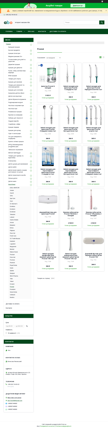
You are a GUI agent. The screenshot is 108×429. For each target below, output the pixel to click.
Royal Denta (13, 265)
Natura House (14, 252)
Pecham (12, 254)
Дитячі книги (12, 181)
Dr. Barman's (13, 204)
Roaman (12, 262)
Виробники (11, 184)
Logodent (12, 244)
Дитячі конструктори (15, 96)
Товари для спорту (14, 79)
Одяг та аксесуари (14, 133)
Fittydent (12, 230)
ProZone (12, 260)
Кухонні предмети (14, 50)
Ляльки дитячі (12, 178)
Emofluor (12, 206)
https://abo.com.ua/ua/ (14, 397)
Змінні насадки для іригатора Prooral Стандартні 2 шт (70, 87)
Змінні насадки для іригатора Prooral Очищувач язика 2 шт (48, 129)
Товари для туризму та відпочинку (15, 156)
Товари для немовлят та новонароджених (16, 86)
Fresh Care (13, 236)
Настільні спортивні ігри (16, 105)
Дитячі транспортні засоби (17, 175)
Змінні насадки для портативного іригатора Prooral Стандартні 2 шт (48, 171)
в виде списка (103, 57)
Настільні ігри (12, 108)
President (12, 289)
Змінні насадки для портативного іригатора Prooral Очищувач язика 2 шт (93, 171)
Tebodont (12, 214)
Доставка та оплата (58, 31)
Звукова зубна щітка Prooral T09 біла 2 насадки (70, 213)
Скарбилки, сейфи (14, 124)
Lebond (12, 217)
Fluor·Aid (12, 233)
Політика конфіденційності (63, 426)
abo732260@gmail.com (15, 400)
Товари (19, 31)
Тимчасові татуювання (15, 149)
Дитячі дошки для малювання (18, 164)
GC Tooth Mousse (15, 238)
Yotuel (11, 281)
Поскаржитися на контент (47, 426)
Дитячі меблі (12, 167)
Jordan (12, 190)
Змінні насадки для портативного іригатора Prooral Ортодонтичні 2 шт (70, 171)
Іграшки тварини (13, 127)
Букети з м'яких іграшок (16, 141)
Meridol (12, 249)
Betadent (12, 225)
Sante (11, 268)
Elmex (12, 228)
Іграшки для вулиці (14, 130)
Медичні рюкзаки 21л (15, 56)
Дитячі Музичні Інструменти (17, 99)
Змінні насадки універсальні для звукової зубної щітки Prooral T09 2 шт (71, 256)
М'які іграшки (12, 75)
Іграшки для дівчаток (15, 67)
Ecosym (12, 284)
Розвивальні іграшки (15, 111)
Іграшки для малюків (15, 82)
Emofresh (12, 212)
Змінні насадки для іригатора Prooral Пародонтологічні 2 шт (93, 87)
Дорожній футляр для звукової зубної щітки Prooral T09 (93, 255)
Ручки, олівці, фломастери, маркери (17, 71)
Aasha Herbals (14, 220)
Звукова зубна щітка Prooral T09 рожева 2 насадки (93, 213)
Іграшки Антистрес (14, 53)
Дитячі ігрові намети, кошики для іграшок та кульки (17, 171)
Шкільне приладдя (14, 152)
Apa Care (12, 198)
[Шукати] (101, 22)
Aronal (12, 222)
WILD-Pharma (14, 276)
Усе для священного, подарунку (15, 137)
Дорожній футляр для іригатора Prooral (47, 213)
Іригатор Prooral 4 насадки (48, 87)
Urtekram (12, 294)
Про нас (31, 31)
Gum (11, 201)
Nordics (12, 297)
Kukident (12, 241)
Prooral (12, 286)
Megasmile (13, 246)
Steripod (12, 273)
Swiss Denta (13, 292)
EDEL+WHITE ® (14, 187)
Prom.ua (63, 424)
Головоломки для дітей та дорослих (16, 60)
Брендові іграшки (14, 47)
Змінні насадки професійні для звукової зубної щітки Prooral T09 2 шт (48, 256)
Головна (9, 31)
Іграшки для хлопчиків (15, 90)
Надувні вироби (13, 121)
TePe (11, 195)
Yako (11, 278)
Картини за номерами (15, 115)
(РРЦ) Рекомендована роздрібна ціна (15, 145)
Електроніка (12, 161)
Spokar (12, 270)
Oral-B (12, 193)
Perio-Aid (12, 257)
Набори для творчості (15, 118)
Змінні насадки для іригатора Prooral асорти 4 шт (93, 129)
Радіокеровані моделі (15, 102)
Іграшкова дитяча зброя (16, 93)
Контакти (42, 31)
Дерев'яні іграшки (14, 64)
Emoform (12, 209)
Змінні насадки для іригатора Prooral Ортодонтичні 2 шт (70, 129)
